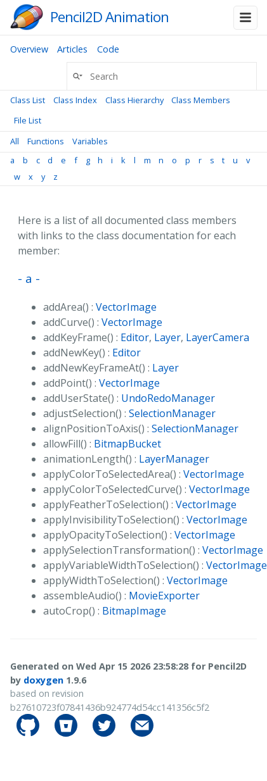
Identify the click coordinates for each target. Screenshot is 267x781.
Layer (167, 337)
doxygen (43, 680)
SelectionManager (172, 413)
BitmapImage (134, 611)
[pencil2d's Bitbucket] (67, 733)
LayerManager (174, 459)
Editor (134, 337)
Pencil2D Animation (109, 17)
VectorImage (126, 307)
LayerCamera (217, 337)
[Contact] (142, 733)
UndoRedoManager (168, 398)
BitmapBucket (127, 444)
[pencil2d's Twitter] (105, 733)
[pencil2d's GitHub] (29, 733)
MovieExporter (164, 596)
